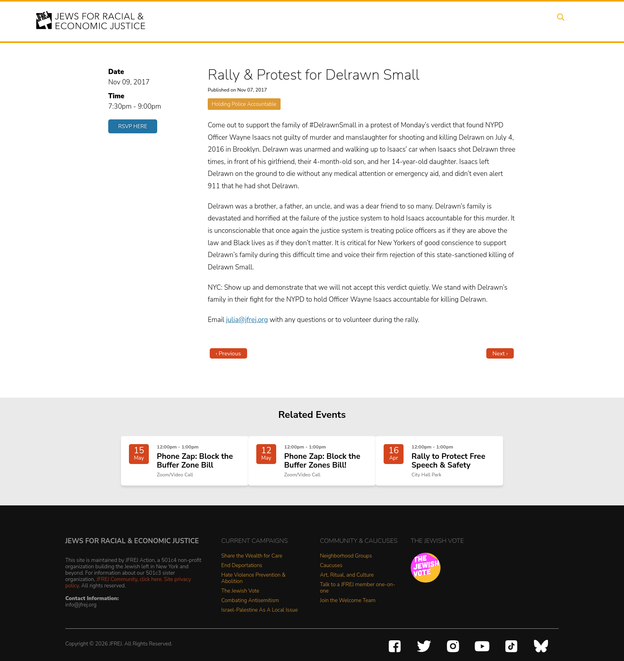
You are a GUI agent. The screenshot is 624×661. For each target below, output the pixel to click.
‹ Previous (228, 353)
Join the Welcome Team (348, 608)
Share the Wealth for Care (251, 564)
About (280, 21)
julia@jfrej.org (247, 319)
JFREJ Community (117, 587)
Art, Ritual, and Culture (347, 583)
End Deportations (241, 573)
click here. (151, 587)
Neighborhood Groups (346, 564)
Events (312, 21)
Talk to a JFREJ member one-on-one (357, 596)
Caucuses (331, 573)
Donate (506, 21)
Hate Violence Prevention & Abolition (253, 586)
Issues (343, 21)
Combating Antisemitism (250, 608)
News (426, 21)
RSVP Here (132, 126)
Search (567, 21)
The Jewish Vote (240, 599)
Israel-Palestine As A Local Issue (259, 618)
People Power (385, 21)
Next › (500, 353)
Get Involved (465, 21)
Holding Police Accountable (244, 104)
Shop (537, 21)
